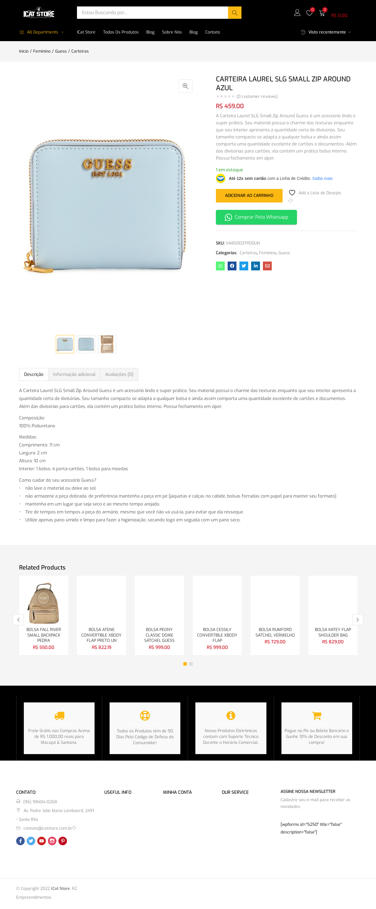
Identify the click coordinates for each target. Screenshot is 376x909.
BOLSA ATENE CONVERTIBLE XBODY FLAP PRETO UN (101, 635)
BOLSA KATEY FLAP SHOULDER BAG (333, 633)
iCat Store (86, 32)
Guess (61, 51)
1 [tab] (185, 665)
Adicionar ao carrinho (249, 195)
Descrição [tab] (33, 374)
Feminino (42, 51)
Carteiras (80, 51)
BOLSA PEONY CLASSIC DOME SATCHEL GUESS (159, 635)
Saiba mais (322, 178)
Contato (212, 32)
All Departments (38, 32)
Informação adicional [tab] (74, 374)
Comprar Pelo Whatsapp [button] (256, 217)
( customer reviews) (257, 97)
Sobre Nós (172, 32)
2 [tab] (191, 665)
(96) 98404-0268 (40, 803)
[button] (338, 12)
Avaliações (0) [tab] (119, 374)
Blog (150, 32)
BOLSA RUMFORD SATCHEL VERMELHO (275, 633)
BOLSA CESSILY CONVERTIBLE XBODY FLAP (217, 635)
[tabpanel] (43, 616)
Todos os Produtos (121, 32)
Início (23, 51)
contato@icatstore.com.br (48, 829)
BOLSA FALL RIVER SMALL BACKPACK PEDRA (43, 635)
